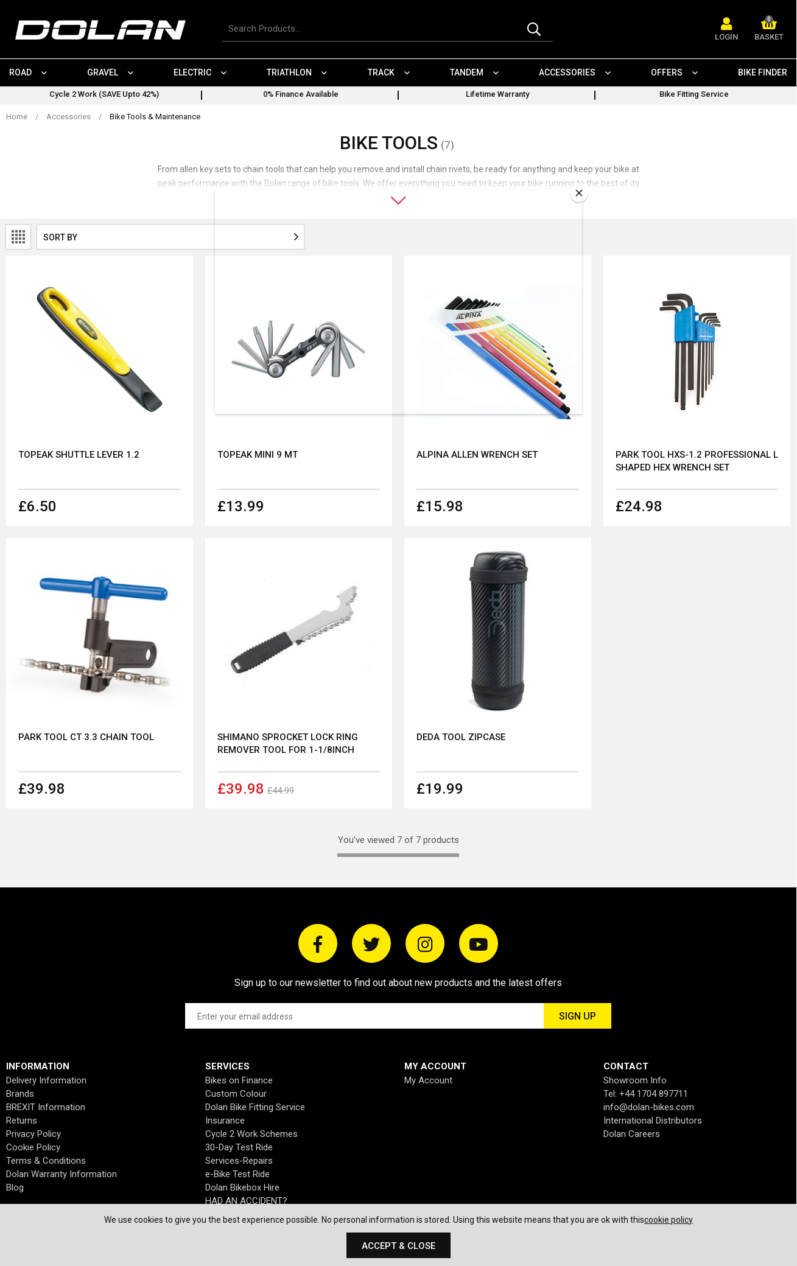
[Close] (579, 193)
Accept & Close (398, 1245)
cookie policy (668, 1220)
